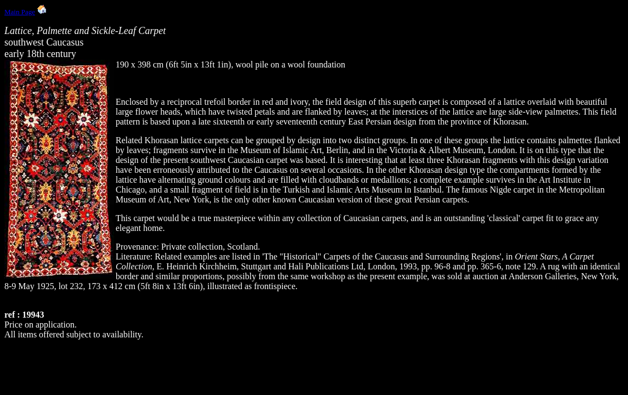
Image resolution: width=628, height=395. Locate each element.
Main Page (19, 12)
